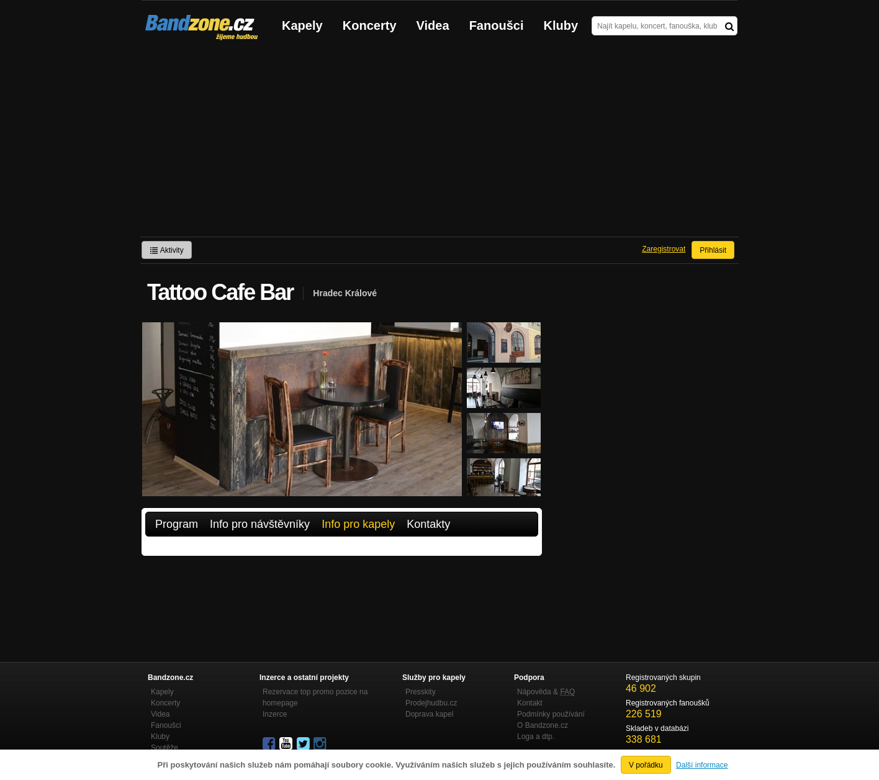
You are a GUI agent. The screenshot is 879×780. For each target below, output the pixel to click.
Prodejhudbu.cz (431, 703)
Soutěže (164, 747)
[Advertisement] (439, 143)
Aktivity (167, 250)
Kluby (561, 25)
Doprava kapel (429, 714)
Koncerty (370, 25)
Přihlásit (713, 250)
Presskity (420, 691)
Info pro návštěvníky (260, 524)
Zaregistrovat (663, 249)
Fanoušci (496, 25)
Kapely (302, 25)
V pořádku (646, 765)
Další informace (702, 765)
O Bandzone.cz (542, 725)
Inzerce (275, 714)
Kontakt (530, 703)
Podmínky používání (551, 714)
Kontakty (428, 524)
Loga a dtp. (535, 736)
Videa (433, 25)
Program (176, 524)
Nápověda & (546, 691)
